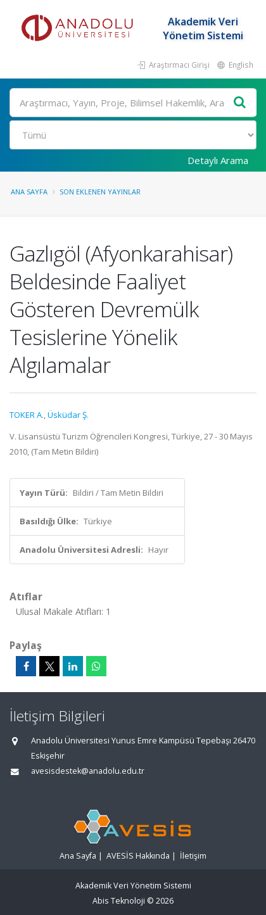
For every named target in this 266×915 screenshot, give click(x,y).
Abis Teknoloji (118, 900)
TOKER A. (27, 414)
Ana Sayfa (29, 191)
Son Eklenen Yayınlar (100, 191)
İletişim (193, 855)
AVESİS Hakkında (138, 855)
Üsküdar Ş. (68, 414)
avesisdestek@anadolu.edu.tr (87, 771)
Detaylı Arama (217, 160)
